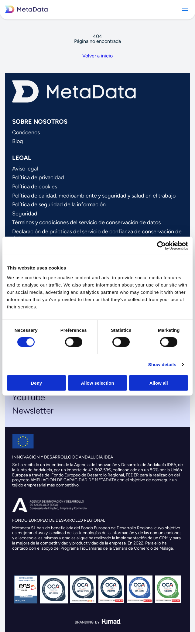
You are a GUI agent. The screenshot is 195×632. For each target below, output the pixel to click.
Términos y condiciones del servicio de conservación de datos (86, 222)
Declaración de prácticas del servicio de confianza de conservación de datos (97, 235)
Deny (36, 382)
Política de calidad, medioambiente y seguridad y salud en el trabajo (94, 195)
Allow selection (97, 382)
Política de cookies (34, 186)
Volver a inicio (97, 56)
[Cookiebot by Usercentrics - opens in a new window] (161, 245)
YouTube (28, 397)
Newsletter (32, 410)
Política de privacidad (38, 177)
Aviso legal (25, 168)
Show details (162, 364)
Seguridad (24, 213)
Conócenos (26, 132)
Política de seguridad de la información (59, 204)
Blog (17, 141)
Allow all (158, 382)
